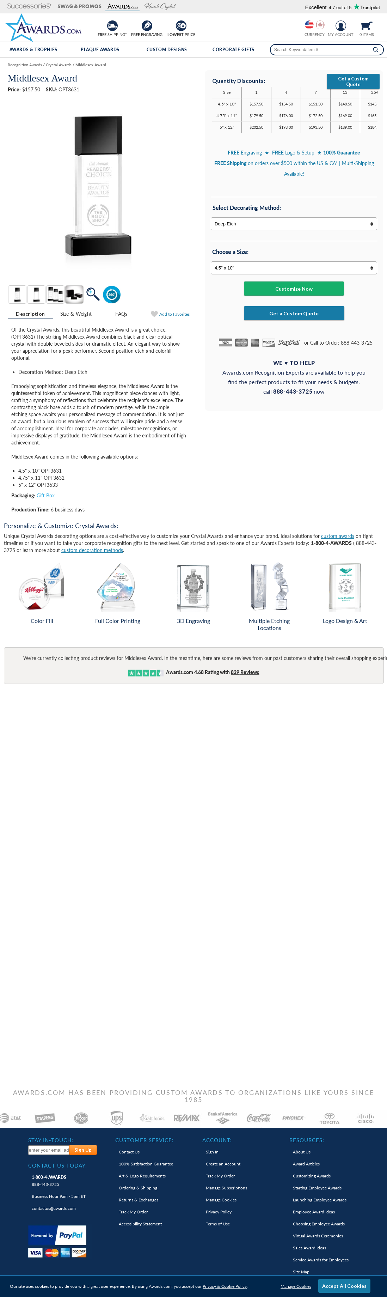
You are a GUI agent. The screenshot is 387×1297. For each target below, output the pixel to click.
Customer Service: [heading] (144, 1140)
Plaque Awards (100, 49)
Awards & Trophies (33, 49)
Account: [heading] (217, 1140)
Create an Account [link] (223, 1163)
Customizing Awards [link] (312, 1175)
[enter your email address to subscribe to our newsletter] (49, 1150)
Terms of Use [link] (218, 1223)
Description (30, 314)
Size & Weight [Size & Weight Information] (76, 314)
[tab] (30, 314)
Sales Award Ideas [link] (309, 1247)
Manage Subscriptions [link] (226, 1187)
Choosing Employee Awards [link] (319, 1223)
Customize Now (294, 289)
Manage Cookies (296, 1286)
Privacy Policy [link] (219, 1211)
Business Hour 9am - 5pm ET (59, 1196)
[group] (315, 24)
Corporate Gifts (233, 49)
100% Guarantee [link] (146, 1163)
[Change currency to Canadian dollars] (320, 24)
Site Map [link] (301, 1271)
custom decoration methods (92, 550)
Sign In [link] (212, 1151)
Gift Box (46, 495)
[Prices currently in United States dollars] (309, 24)
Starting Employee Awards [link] (317, 1187)
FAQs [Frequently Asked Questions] (121, 314)
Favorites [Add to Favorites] (174, 314)
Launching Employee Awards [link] (319, 1199)
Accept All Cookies (344, 1286)
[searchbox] (327, 49)
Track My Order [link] (133, 1211)
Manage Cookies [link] (221, 1199)
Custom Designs (167, 49)
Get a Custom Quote (353, 81)
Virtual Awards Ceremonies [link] (318, 1235)
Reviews (245, 672)
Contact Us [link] (129, 1151)
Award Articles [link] (306, 1163)
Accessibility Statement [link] (140, 1223)
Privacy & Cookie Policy (225, 1286)
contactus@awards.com (54, 1208)
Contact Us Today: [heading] (57, 1165)
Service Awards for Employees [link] (321, 1259)
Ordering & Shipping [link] (138, 1187)
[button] (28, 6)
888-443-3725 (49, 1181)
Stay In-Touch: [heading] (50, 1140)
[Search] (375, 49)
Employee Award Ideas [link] (314, 1211)
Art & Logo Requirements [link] (142, 1175)
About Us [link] (302, 1151)
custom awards (337, 536)
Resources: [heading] (306, 1140)
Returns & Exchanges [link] (138, 1199)
